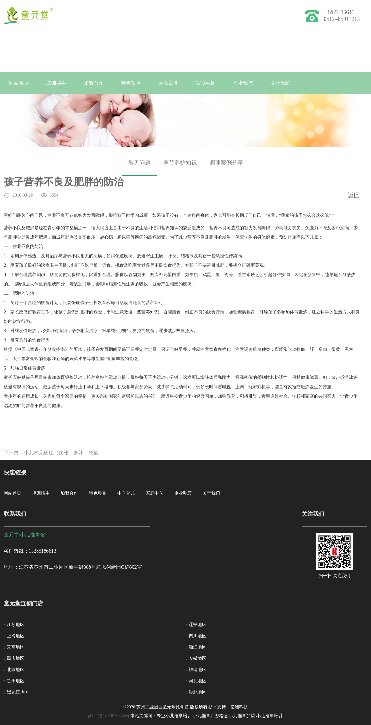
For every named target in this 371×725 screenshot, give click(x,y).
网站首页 (19, 83)
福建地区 (197, 669)
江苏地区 (15, 624)
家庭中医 (206, 83)
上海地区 (15, 636)
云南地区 (15, 647)
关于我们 (281, 83)
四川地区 (197, 636)
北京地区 (15, 669)
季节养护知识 (180, 166)
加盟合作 (94, 83)
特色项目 (131, 83)
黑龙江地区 (18, 692)
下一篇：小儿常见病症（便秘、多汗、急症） (54, 459)
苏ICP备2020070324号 (108, 715)
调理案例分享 (226, 166)
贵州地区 (15, 681)
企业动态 (243, 83)
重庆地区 (15, 658)
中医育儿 (168, 83)
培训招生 (56, 83)
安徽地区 (197, 658)
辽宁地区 (197, 624)
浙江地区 (197, 647)
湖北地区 (197, 692)
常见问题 (139, 166)
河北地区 (197, 681)
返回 (354, 196)
